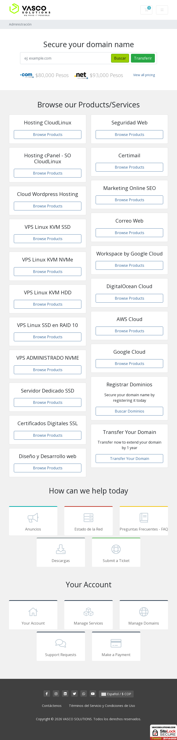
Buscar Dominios (129, 411)
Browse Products (47, 134)
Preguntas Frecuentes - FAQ (144, 521)
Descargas (61, 553)
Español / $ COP (116, 694)
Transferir (143, 58)
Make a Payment (116, 647)
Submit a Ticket (116, 553)
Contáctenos (52, 705)
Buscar (120, 58)
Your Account (33, 615)
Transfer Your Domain (129, 458)
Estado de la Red (88, 521)
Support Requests (61, 647)
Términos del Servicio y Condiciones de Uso (102, 705)
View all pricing (144, 75)
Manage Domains (144, 615)
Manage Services (88, 615)
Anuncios (33, 521)
